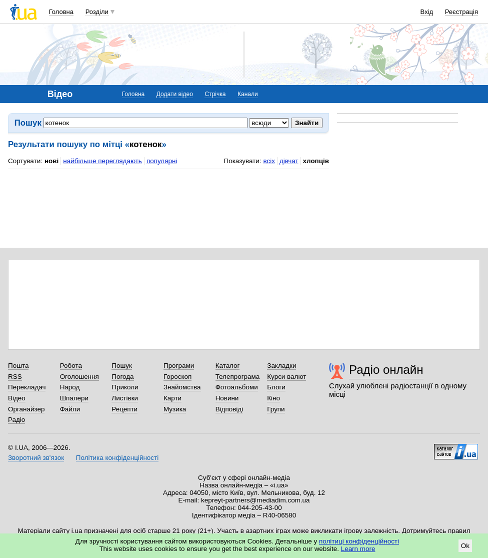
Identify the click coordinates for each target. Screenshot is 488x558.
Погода (123, 376)
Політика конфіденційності (117, 457)
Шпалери (74, 398)
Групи (275, 409)
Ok (465, 545)
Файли (70, 409)
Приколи (125, 387)
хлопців (316, 161)
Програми (179, 365)
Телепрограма (238, 376)
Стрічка (215, 94)
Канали (248, 94)
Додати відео (174, 94)
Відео (17, 398)
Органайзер (26, 409)
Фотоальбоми (237, 387)
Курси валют (286, 376)
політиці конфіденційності (359, 541)
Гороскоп (178, 376)
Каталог (228, 365)
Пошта (18, 365)
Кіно (273, 398)
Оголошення (79, 376)
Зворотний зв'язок (36, 457)
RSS (15, 376)
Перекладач (27, 387)
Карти (173, 398)
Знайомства (182, 387)
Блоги (276, 387)
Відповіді (230, 409)
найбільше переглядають (102, 161)
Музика (175, 409)
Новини (227, 398)
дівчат (289, 161)
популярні (161, 161)
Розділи (97, 12)
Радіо (16, 419)
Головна (61, 12)
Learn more (358, 548)
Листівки (125, 398)
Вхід (427, 12)
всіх (268, 161)
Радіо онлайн (386, 369)
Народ (70, 387)
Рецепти (125, 409)
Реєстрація (461, 12)
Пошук (122, 365)
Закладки (281, 365)
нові (51, 161)
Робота (71, 365)
